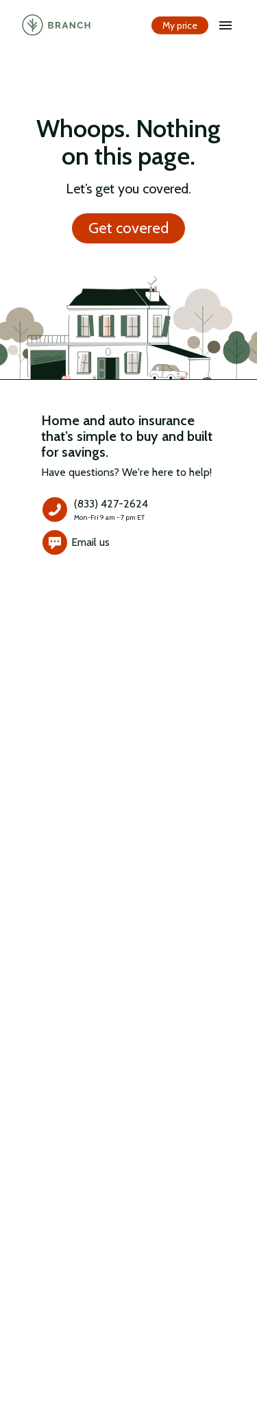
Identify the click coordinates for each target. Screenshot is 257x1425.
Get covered (128, 228)
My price (179, 25)
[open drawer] (225, 25)
